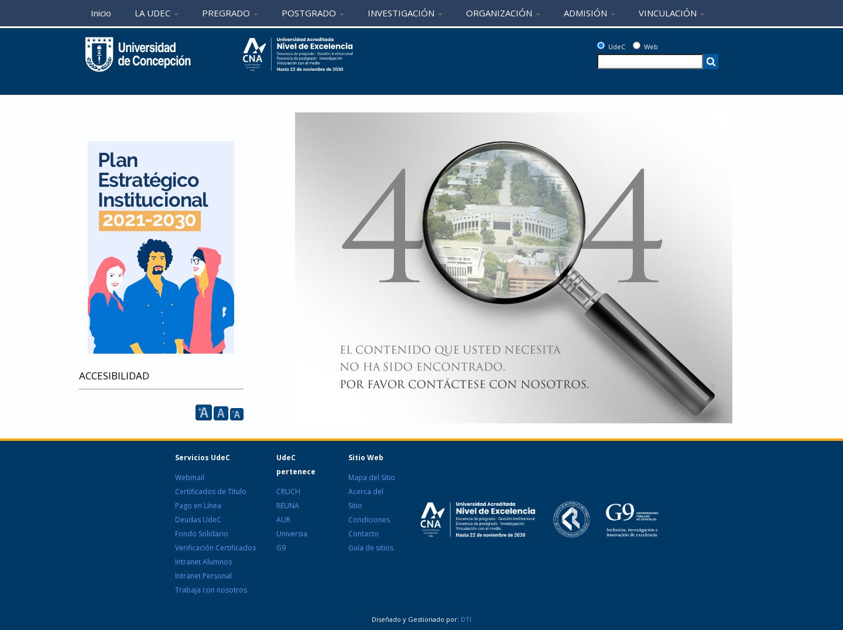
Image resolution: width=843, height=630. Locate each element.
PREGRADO (230, 13)
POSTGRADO (313, 13)
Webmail (189, 477)
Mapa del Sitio (371, 477)
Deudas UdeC (198, 520)
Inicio (101, 13)
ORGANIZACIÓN (503, 13)
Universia (291, 534)
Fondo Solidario (201, 534)
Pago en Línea (198, 506)
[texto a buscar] (650, 61)
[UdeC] (601, 45)
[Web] (636, 45)
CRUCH (288, 492)
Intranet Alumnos (203, 562)
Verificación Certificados (215, 548)
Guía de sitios (370, 548)
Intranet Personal (203, 576)
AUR (283, 520)
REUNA (287, 506)
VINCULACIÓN (672, 13)
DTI (465, 619)
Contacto (363, 534)
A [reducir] (237, 414)
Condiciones (369, 520)
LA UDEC (157, 13)
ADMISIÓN (589, 13)
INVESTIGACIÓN (405, 13)
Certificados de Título (210, 492)
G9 (281, 548)
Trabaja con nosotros (211, 590)
